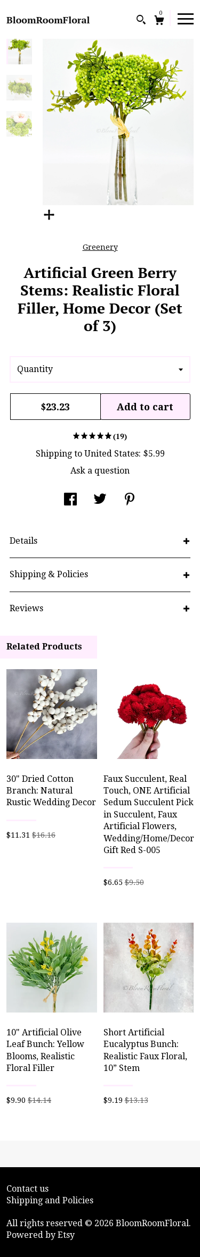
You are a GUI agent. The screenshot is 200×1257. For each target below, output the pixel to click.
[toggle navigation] (186, 18)
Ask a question (100, 471)
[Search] (141, 21)
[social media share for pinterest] (129, 500)
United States (111, 454)
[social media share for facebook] (70, 500)
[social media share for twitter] (100, 500)
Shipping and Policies (49, 1200)
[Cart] (159, 21)
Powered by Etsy (40, 1235)
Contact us (27, 1189)
